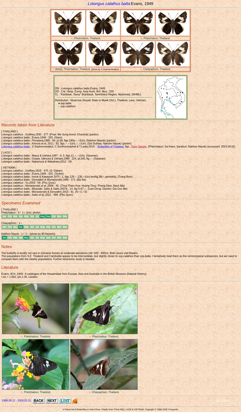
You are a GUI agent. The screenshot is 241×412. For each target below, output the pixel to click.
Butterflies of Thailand (110, 146)
